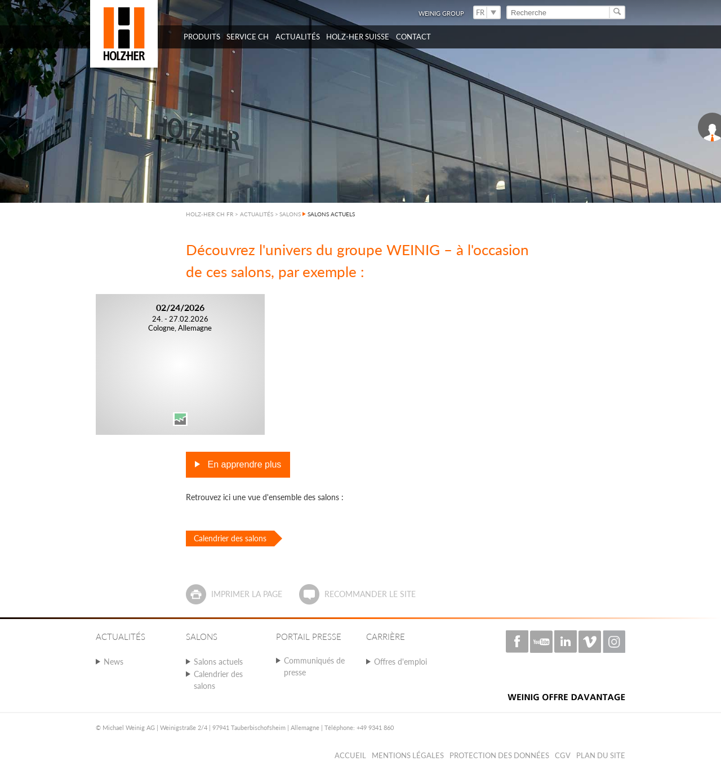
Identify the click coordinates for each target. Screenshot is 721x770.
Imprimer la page (246, 594)
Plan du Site (600, 755)
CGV (563, 755)
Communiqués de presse (314, 666)
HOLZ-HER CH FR (209, 214)
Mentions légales (408, 755)
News (113, 661)
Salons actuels (218, 661)
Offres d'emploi (400, 661)
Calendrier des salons (230, 538)
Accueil (350, 755)
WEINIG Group (441, 13)
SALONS (290, 214)
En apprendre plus (243, 464)
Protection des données (499, 755)
